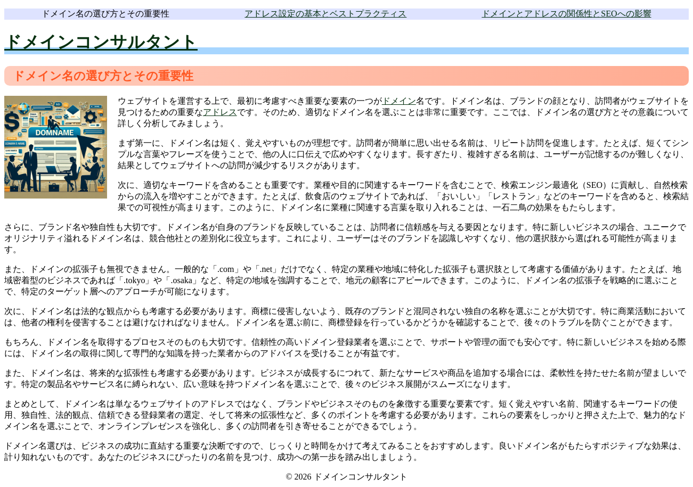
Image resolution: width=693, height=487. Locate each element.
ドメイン (399, 100)
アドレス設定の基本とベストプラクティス (325, 13)
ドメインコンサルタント (101, 42)
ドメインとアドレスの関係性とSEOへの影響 (566, 13)
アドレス (220, 112)
